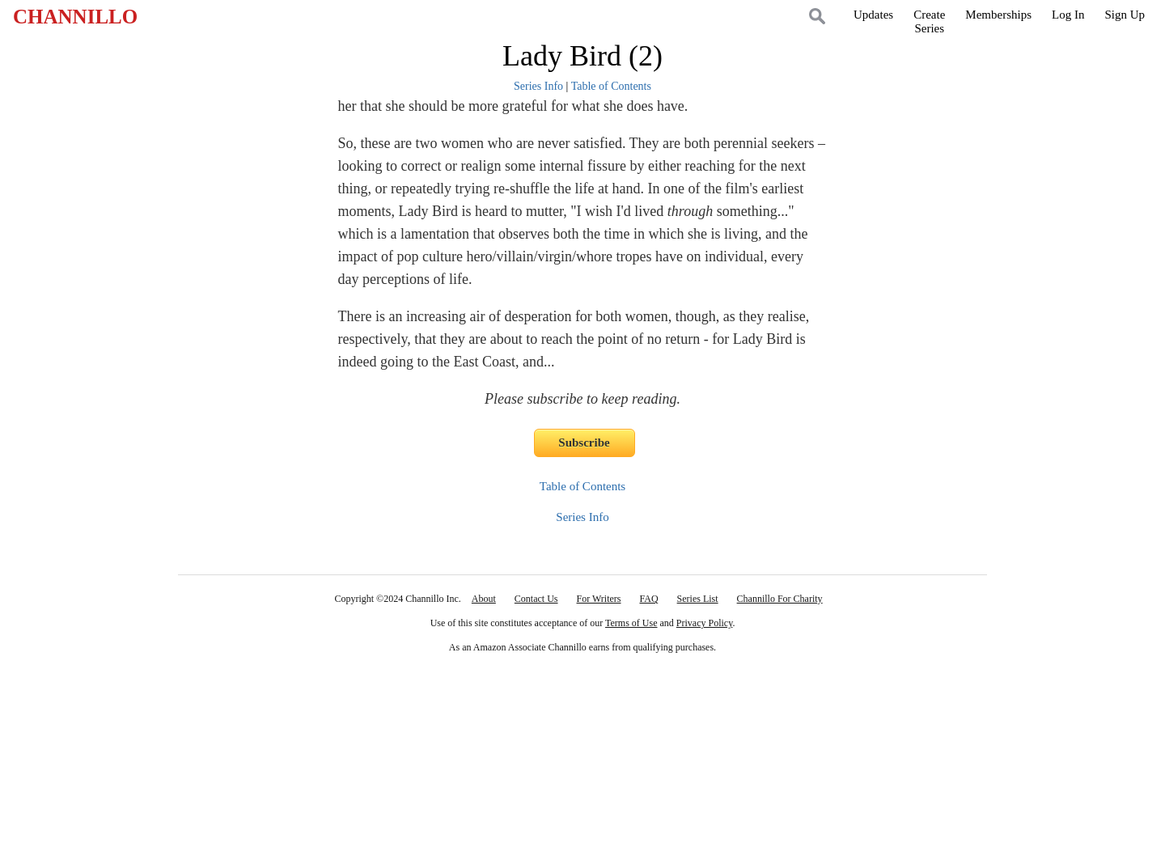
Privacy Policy (704, 623)
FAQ (648, 598)
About (484, 598)
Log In (1068, 14)
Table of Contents (611, 86)
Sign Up (1124, 14)
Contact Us (536, 598)
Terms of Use (631, 623)
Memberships (998, 14)
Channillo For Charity (780, 598)
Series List (697, 598)
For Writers (599, 598)
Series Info (538, 86)
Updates (873, 14)
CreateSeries (929, 21)
